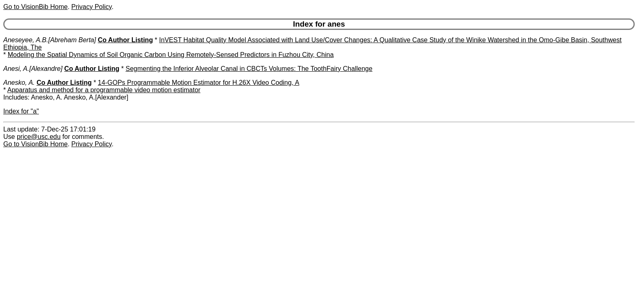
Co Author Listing (125, 39)
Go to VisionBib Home (35, 6)
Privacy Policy (91, 6)
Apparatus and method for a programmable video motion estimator (103, 89)
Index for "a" (21, 111)
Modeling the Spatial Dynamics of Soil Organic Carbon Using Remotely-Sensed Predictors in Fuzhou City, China (171, 54)
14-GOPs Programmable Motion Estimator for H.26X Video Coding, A (198, 82)
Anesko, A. (19, 82)
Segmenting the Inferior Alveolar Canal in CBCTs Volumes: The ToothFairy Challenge (248, 68)
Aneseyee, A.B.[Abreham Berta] (49, 39)
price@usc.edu (39, 136)
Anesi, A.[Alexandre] (32, 68)
